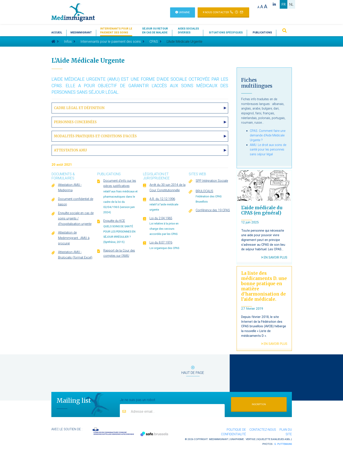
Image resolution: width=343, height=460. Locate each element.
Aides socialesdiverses (188, 30)
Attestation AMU (70, 150)
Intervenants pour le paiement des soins (110, 41)
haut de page (192, 371)
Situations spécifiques (226, 32)
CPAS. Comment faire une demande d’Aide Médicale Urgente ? (267, 135)
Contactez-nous (262, 430)
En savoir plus (274, 257)
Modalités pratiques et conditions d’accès (95, 136)
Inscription (259, 404)
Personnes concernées (75, 122)
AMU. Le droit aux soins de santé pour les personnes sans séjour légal (268, 149)
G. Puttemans (283, 443)
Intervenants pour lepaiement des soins (116, 30)
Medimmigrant (81, 32)
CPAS (154, 41)
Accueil (56, 32)
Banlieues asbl (281, 439)
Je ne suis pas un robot (137, 399)
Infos (68, 41)
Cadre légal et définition (79, 108)
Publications (262, 32)
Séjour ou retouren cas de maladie (155, 30)
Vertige (250, 439)
